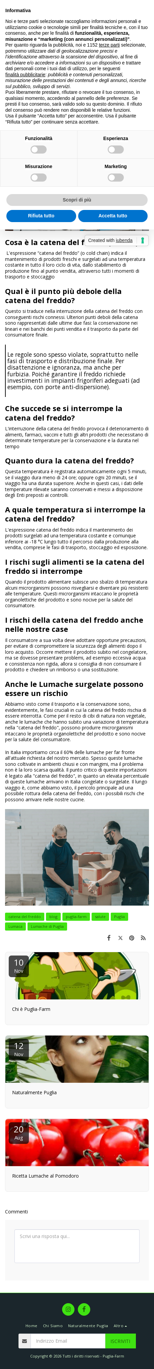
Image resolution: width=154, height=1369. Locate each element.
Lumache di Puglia (47, 926)
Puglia (119, 916)
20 (19, 1132)
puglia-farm (76, 916)
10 (19, 965)
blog (53, 916)
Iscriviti (120, 1341)
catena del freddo (24, 916)
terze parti (109, 45)
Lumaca (15, 926)
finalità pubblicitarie (25, 74)
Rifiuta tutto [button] (41, 215)
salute (100, 916)
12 (19, 1048)
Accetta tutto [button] (112, 215)
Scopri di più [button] (77, 200)
